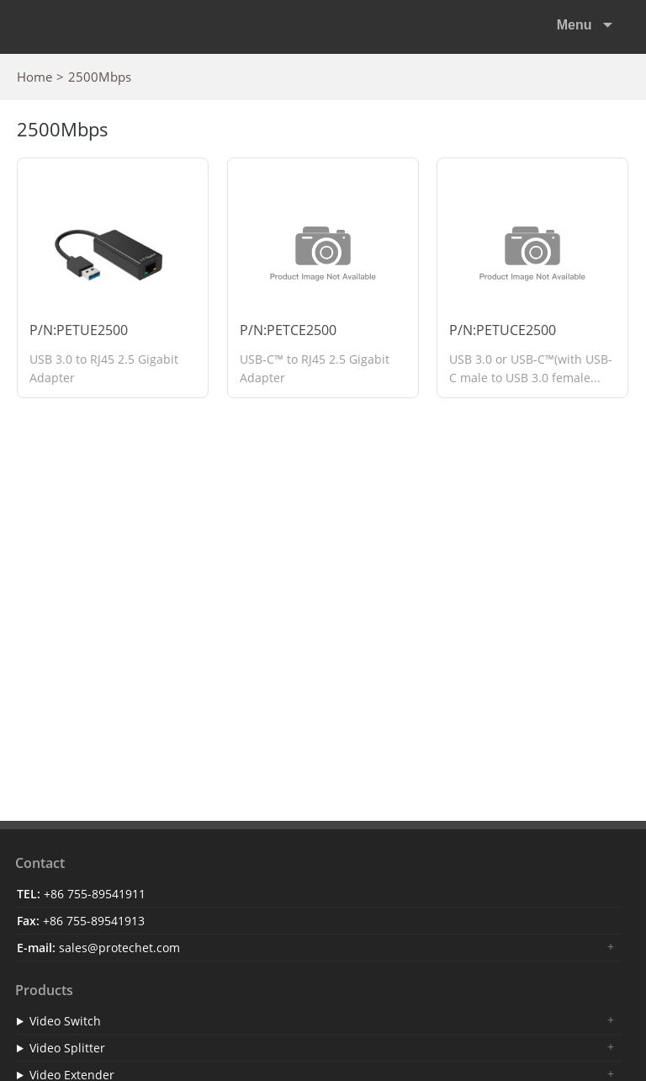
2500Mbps (99, 76)
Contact (40, 863)
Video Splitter (67, 1048)
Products (44, 990)
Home (34, 76)
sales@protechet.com (119, 948)
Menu (576, 25)
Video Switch (65, 1021)
